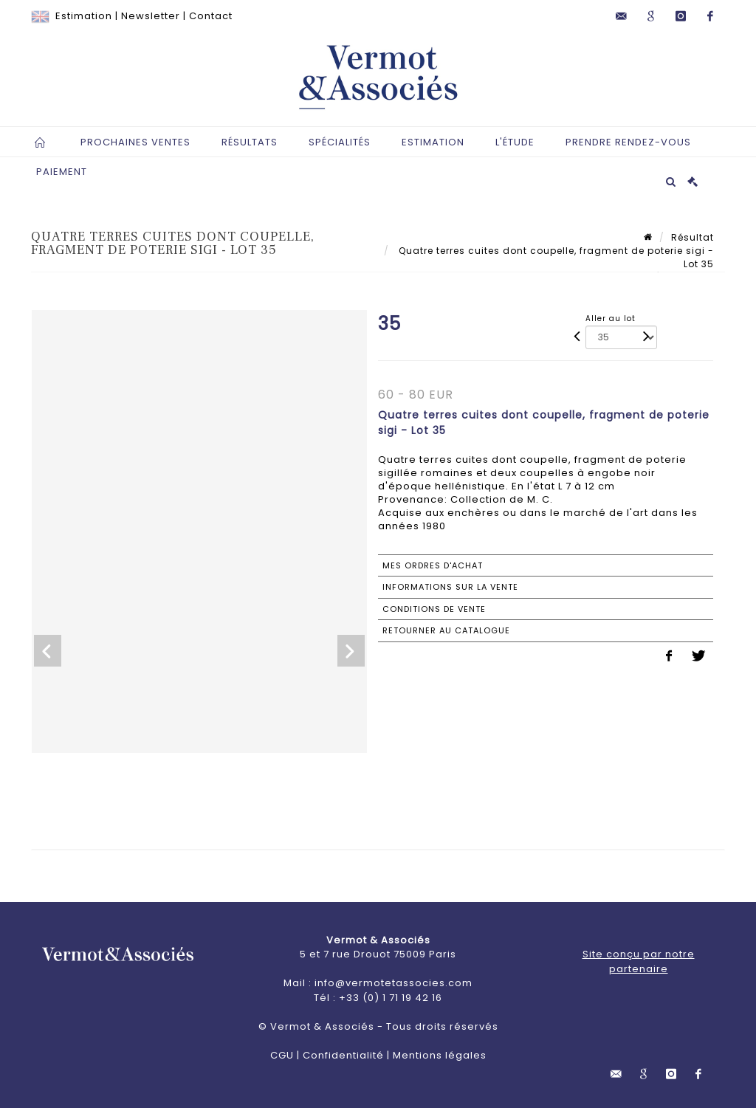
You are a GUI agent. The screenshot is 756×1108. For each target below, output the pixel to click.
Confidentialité (343, 1055)
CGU (282, 1055)
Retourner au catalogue (446, 630)
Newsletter (150, 16)
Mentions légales (440, 1055)
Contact (211, 16)
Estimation (83, 16)
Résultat (692, 237)
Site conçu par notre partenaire (639, 961)
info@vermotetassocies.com (393, 983)
